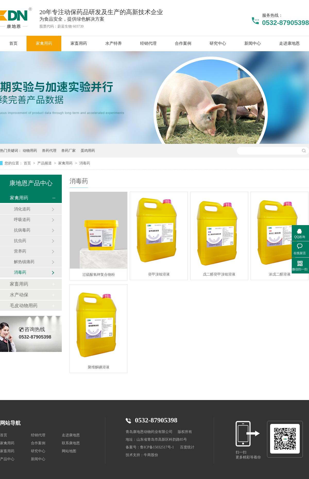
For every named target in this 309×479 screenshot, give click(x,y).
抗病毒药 (22, 230)
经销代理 (38, 435)
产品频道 (45, 163)
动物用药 (30, 150)
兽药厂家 (68, 150)
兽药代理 (49, 150)
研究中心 (38, 451)
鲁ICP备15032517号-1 (157, 447)
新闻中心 (38, 459)
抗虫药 (20, 240)
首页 (28, 163)
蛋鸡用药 (88, 150)
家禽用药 (66, 163)
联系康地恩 (71, 443)
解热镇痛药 (24, 262)
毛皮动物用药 (24, 305)
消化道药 (22, 209)
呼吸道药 (22, 219)
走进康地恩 (71, 435)
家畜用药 (19, 284)
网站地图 (69, 451)
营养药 (20, 251)
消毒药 (84, 163)
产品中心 (7, 459)
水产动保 (19, 294)
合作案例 (38, 443)
